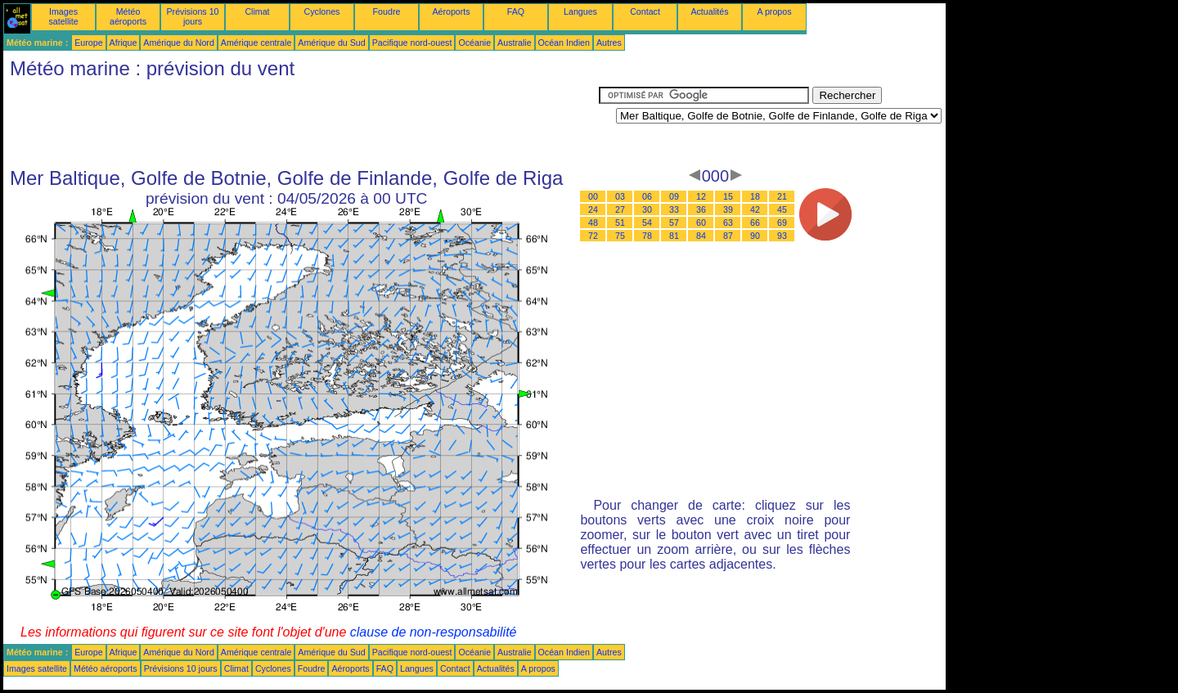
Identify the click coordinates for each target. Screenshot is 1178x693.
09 (674, 196)
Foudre (387, 11)
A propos (774, 11)
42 (755, 209)
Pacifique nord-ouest (412, 42)
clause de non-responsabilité (433, 632)
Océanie (474, 42)
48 (593, 222)
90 (755, 236)
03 (620, 196)
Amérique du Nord (178, 42)
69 (782, 222)
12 (701, 196)
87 (728, 236)
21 (782, 196)
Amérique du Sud (331, 42)
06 (647, 196)
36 (701, 209)
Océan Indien (564, 42)
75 (620, 236)
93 (782, 236)
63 (728, 222)
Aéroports (451, 11)
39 (728, 209)
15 (728, 196)
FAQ (515, 11)
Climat (257, 11)
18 (755, 196)
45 (782, 209)
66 (755, 222)
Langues (580, 11)
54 (647, 222)
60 (701, 222)
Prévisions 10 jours (193, 16)
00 (593, 196)
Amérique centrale (256, 42)
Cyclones (322, 11)
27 (620, 209)
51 (620, 222)
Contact (645, 11)
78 (647, 236)
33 (674, 209)
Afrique (123, 42)
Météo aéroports (128, 16)
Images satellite (63, 16)
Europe (88, 42)
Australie (514, 42)
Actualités (709, 11)
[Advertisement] (301, 123)
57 (674, 222)
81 (674, 236)
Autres (609, 42)
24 (593, 209)
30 (647, 209)
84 (701, 236)
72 (593, 236)
